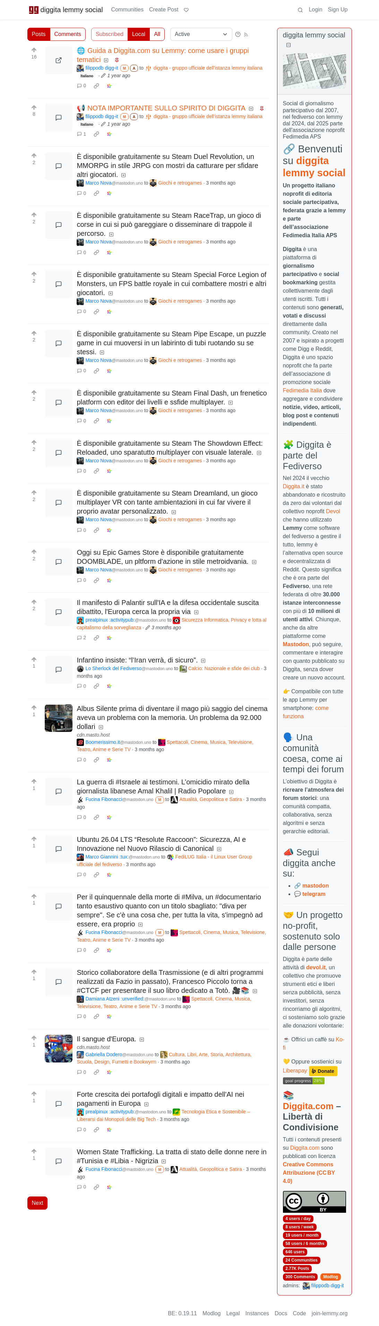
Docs (281, 1313)
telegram (314, 894)
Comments (67, 34)
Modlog (330, 1276)
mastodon (315, 886)
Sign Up (338, 9)
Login (315, 9)
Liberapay (295, 1071)
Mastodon (296, 644)
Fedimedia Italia (302, 390)
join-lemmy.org (330, 1313)
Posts (39, 34)
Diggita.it (293, 486)
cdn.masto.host (93, 735)
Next (37, 1203)
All (157, 34)
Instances (257, 1313)
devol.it (316, 967)
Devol (333, 511)
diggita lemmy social (66, 9)
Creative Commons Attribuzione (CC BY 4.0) (309, 1173)
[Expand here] (58, 718)
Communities (127, 9)
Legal (233, 1313)
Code (299, 1313)
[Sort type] (201, 34)
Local (138, 34)
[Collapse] (288, 45)
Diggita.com (308, 1106)
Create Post (163, 9)
